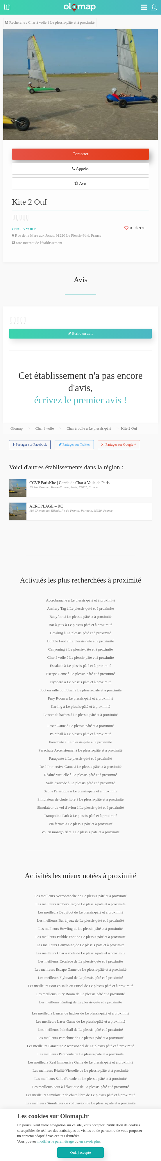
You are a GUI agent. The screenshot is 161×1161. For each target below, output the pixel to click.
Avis (80, 183)
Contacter (80, 154)
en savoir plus (89, 1141)
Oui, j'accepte (80, 1152)
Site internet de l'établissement (37, 242)
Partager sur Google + (118, 444)
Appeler (80, 168)
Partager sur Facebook (30, 444)
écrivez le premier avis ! (80, 400)
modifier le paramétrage (55, 1141)
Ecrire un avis (80, 333)
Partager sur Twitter (74, 444)
